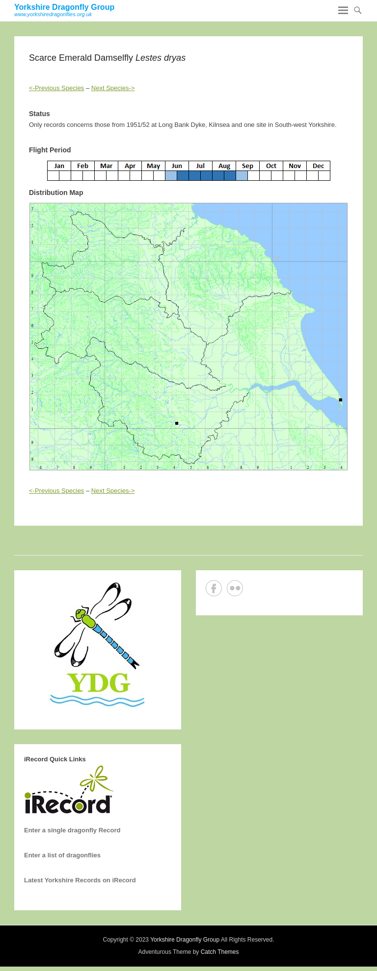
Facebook (214, 588)
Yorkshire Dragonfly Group (64, 7)
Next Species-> (113, 88)
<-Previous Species (56, 88)
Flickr (235, 588)
